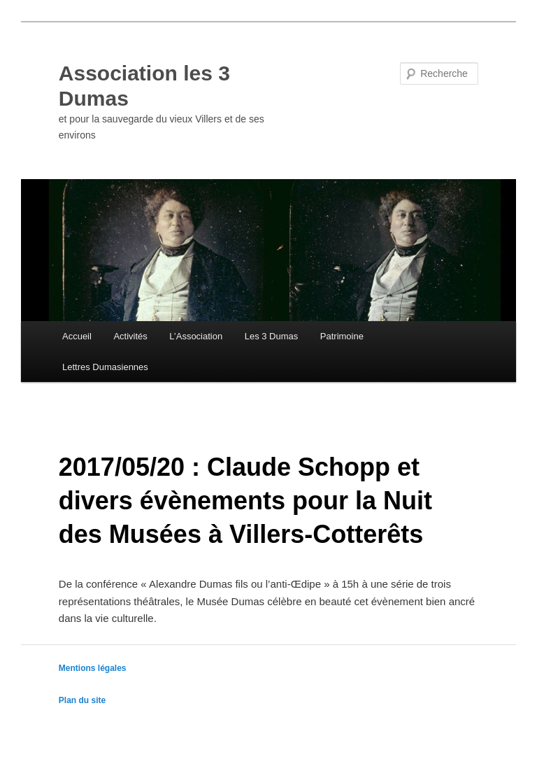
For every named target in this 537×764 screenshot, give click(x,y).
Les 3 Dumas (272, 336)
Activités (130, 336)
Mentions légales (93, 668)
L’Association (195, 336)
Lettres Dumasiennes (105, 367)
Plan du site (82, 700)
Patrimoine (342, 336)
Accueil (77, 336)
